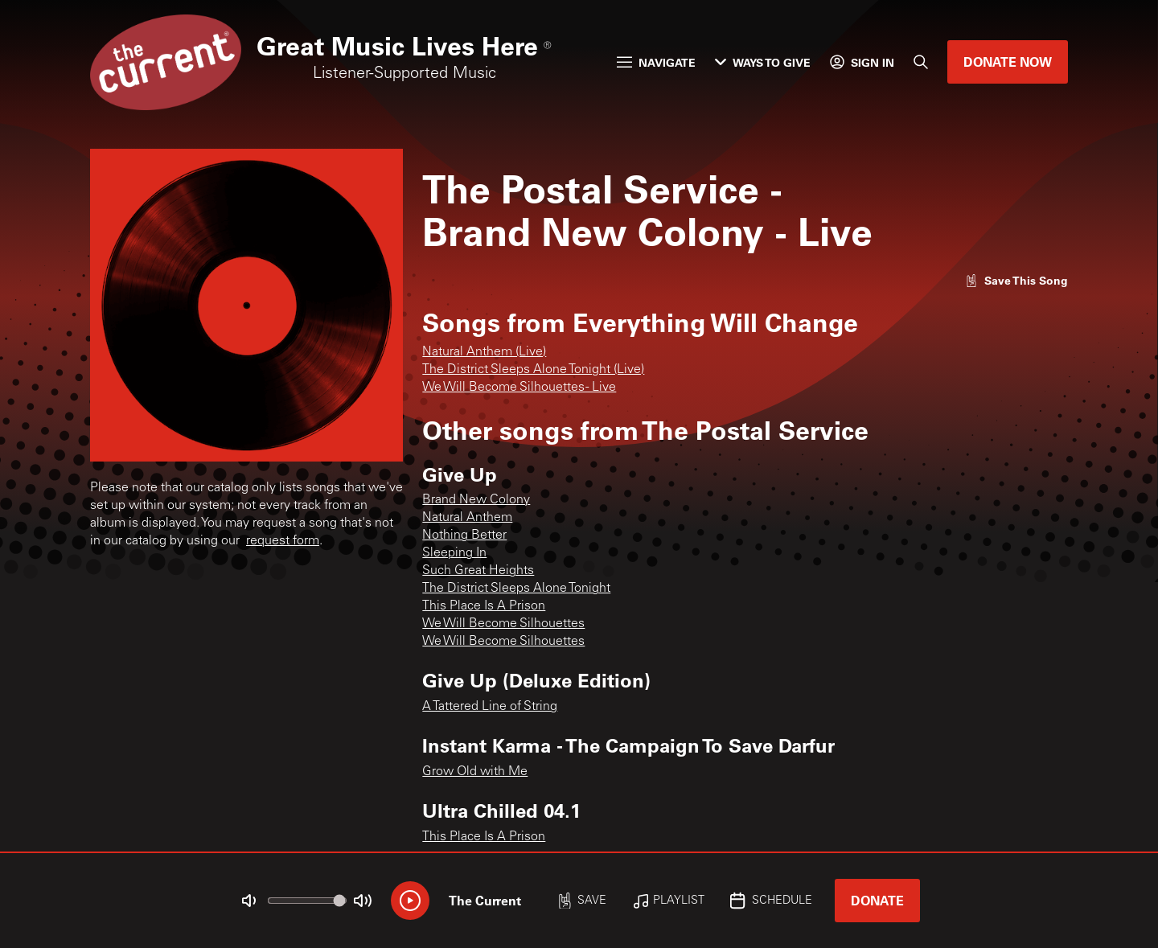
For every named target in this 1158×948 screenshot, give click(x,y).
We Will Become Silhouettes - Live (519, 387)
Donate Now (1007, 61)
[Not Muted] (249, 900)
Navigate (656, 62)
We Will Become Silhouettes (503, 624)
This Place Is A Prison (483, 606)
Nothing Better (464, 535)
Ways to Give (763, 62)
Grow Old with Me (475, 771)
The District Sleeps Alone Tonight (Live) (533, 369)
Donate (877, 900)
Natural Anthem (467, 517)
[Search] (920, 61)
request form (282, 541)
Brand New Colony (476, 500)
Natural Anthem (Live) (484, 352)
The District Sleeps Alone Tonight (516, 588)
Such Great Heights (478, 570)
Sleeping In (454, 553)
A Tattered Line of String (489, 706)
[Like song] (1016, 280)
